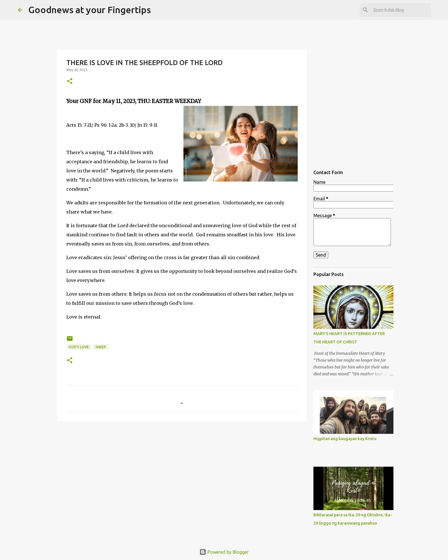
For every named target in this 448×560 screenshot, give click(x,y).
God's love (79, 347)
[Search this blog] (401, 10)
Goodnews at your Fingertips (89, 10)
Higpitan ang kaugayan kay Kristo (345, 438)
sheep (100, 347)
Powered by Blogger (224, 552)
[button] (69, 81)
